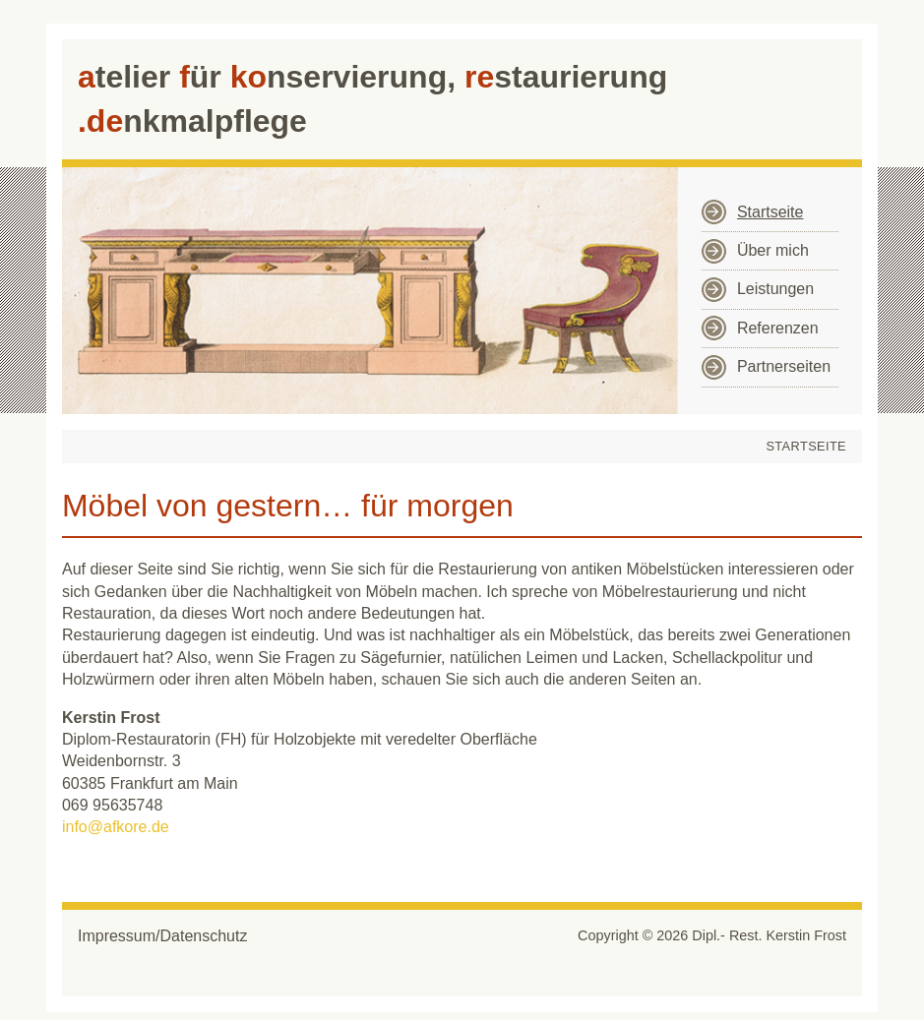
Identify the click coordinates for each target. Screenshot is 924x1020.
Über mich (773, 250)
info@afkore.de (115, 826)
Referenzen (778, 328)
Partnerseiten (784, 366)
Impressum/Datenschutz (163, 936)
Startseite (770, 212)
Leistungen (775, 288)
